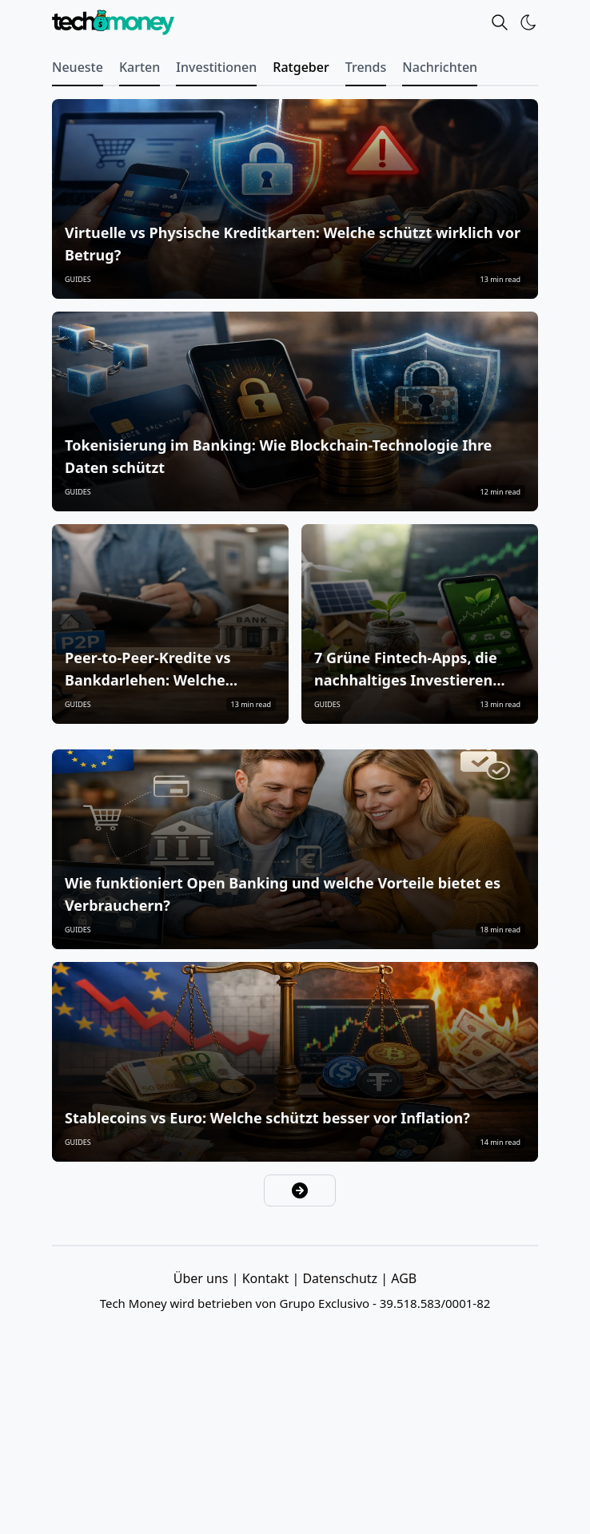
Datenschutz (341, 1278)
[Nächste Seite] (300, 1190)
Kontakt (267, 1278)
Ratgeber (301, 67)
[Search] (499, 22)
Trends (366, 67)
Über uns (202, 1278)
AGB (404, 1278)
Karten (139, 67)
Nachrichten (439, 67)
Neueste (77, 67)
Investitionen (216, 67)
